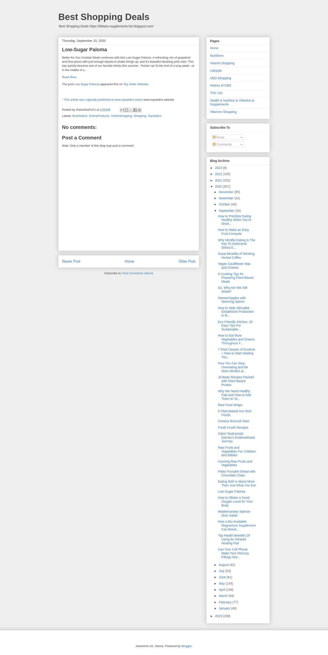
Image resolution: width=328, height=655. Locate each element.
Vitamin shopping (222, 63)
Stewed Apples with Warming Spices (232, 300)
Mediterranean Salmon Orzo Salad (234, 513)
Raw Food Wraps (230, 405)
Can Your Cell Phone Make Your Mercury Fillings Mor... (233, 553)
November (226, 198)
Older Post (187, 261)
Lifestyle (216, 70)
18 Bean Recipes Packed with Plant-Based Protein (236, 381)
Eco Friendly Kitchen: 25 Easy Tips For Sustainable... (235, 325)
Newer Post (71, 261)
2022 (219, 174)
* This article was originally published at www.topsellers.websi (102, 99)
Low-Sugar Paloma (87, 84)
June (222, 577)
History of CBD (220, 85)
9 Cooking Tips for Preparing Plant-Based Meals (236, 278)
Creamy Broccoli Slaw (233, 421)
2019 (219, 616)
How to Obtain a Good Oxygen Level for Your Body (235, 501)
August (224, 565)
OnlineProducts (99, 116)
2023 (219, 168)
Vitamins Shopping (223, 112)
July (222, 571)
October (225, 204)
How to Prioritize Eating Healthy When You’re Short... (234, 220)
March (223, 596)
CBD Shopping (220, 78)
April (222, 589)
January (225, 608)
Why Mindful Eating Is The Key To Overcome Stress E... (236, 244)
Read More (69, 77)
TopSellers (154, 116)
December (226, 192)
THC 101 (216, 93)
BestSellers (79, 116)
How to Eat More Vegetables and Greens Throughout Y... (236, 339)
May (222, 583)
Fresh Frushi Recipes (233, 427)
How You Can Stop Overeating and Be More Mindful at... (233, 367)
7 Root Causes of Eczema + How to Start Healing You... (236, 353)
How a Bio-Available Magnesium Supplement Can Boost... (237, 525)
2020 (219, 186)
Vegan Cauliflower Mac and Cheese (234, 265)
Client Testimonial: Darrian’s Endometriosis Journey (236, 437)
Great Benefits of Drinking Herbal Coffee (236, 255)
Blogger (186, 646)
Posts (218, 137)
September (227, 210)
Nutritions (216, 55)
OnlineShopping (121, 116)
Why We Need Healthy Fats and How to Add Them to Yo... (234, 395)
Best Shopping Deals (103, 17)
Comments (222, 144)
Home (129, 261)
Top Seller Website (135, 84)
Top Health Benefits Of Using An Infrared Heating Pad (234, 539)
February (225, 602)
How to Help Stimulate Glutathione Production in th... (236, 311)
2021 (219, 180)
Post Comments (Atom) (137, 273)
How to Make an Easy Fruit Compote (233, 231)
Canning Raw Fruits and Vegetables (235, 463)
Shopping (139, 116)
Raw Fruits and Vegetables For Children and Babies (237, 451)
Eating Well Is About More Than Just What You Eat (237, 483)
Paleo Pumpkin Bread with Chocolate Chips (236, 473)
